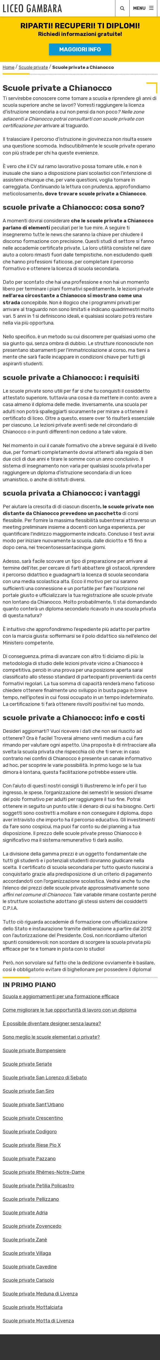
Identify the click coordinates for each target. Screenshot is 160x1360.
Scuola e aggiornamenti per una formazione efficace (61, 996)
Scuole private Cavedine (30, 1266)
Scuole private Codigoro (30, 1131)
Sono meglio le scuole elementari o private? (51, 1037)
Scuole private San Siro (28, 1091)
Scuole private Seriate (27, 1064)
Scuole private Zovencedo (32, 1226)
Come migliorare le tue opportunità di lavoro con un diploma (69, 1010)
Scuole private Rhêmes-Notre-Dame (44, 1172)
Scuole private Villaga (27, 1253)
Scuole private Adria (25, 1212)
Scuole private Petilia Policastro (38, 1185)
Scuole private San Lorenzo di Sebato (45, 1077)
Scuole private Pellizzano (31, 1199)
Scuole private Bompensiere (34, 1050)
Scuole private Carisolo (28, 1280)
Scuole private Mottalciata (33, 1307)
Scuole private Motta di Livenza (38, 1321)
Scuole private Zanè (25, 1239)
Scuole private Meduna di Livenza (40, 1293)
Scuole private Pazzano (29, 1158)
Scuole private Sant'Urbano (33, 1104)
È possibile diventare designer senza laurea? (52, 1023)
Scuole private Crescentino (33, 1118)
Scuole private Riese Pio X (32, 1145)
